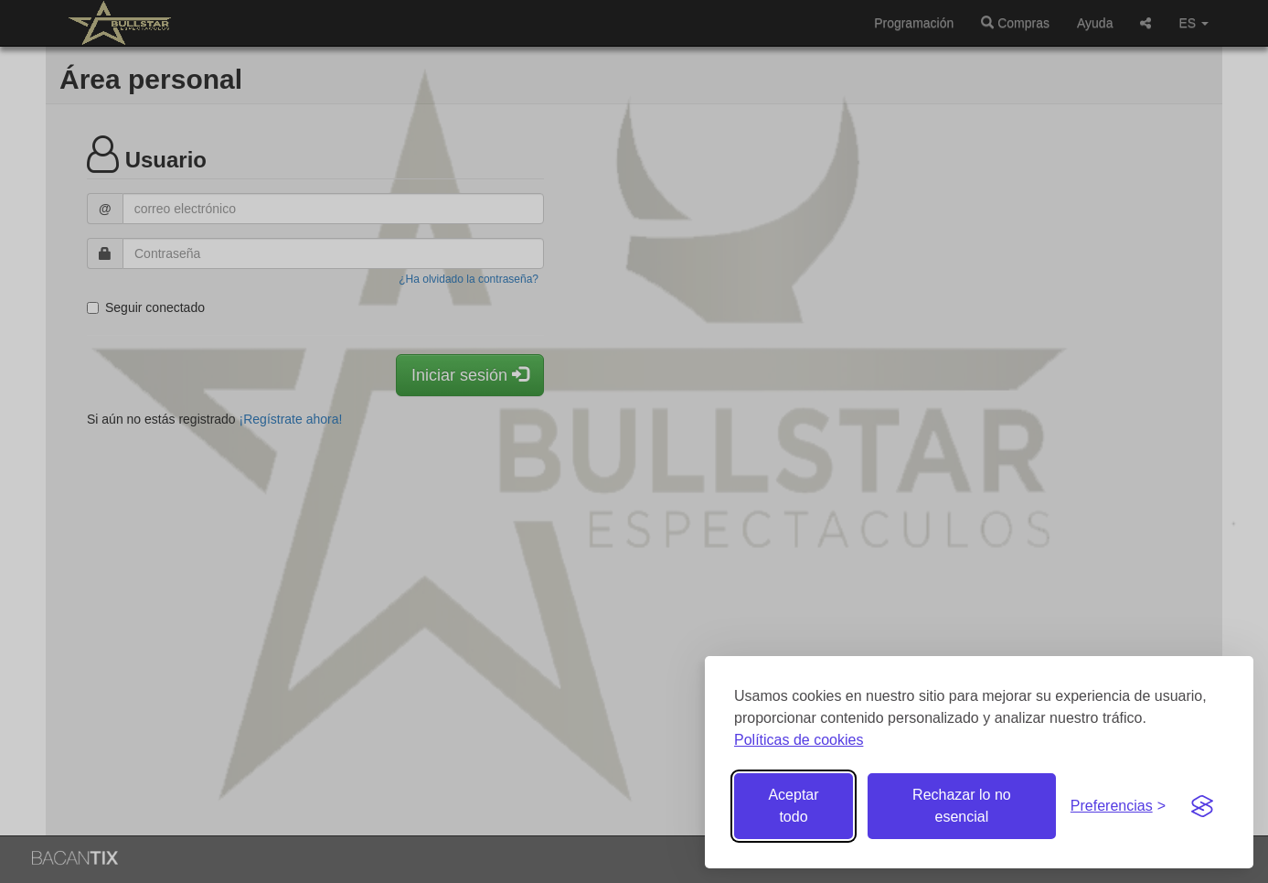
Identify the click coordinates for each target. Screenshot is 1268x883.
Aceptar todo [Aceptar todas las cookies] (793, 805)
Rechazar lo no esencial (961, 805)
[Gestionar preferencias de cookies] (1118, 806)
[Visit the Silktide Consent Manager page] (1202, 806)
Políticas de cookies (798, 740)
